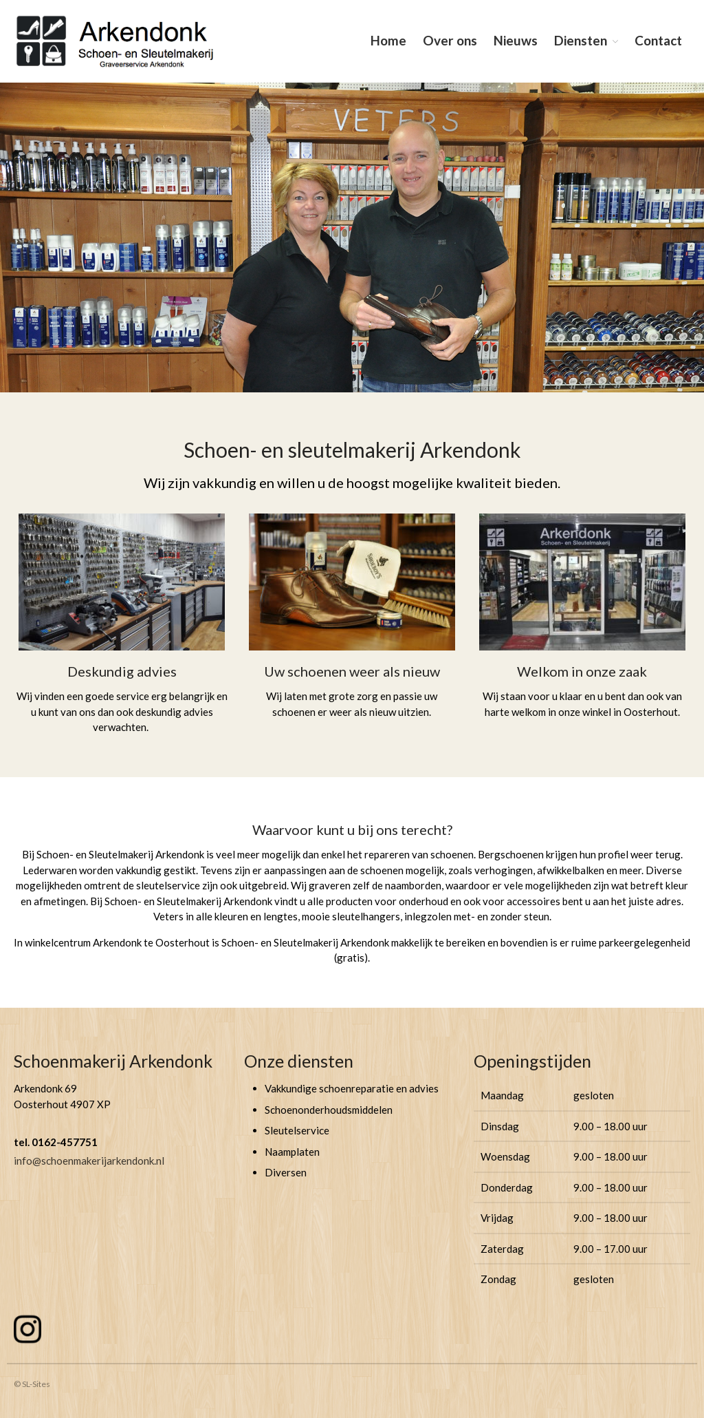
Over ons (450, 40)
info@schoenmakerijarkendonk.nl (89, 1160)
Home (388, 40)
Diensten (580, 40)
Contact (658, 40)
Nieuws (516, 40)
